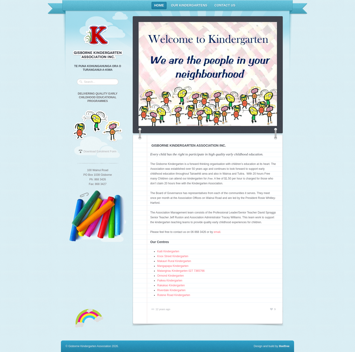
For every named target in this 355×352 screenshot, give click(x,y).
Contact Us (224, 5)
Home (159, 5)
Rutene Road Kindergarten (173, 295)
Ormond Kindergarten (170, 275)
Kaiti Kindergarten (168, 251)
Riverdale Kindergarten (171, 290)
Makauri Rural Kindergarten (174, 261)
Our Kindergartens (189, 5)
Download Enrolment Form (100, 151)
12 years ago (163, 309)
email (217, 232)
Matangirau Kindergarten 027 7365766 (181, 270)
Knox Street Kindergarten (172, 256)
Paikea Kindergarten (169, 280)
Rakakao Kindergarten (171, 285)
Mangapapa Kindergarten (172, 266)
